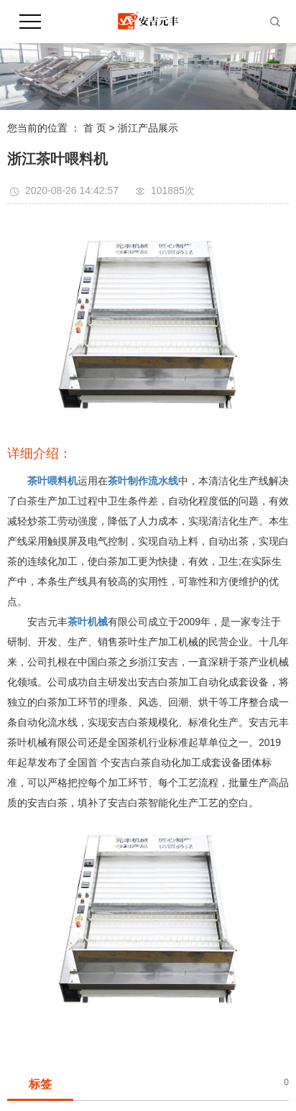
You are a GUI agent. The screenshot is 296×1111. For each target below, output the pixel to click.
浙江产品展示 (148, 128)
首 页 (94, 128)
